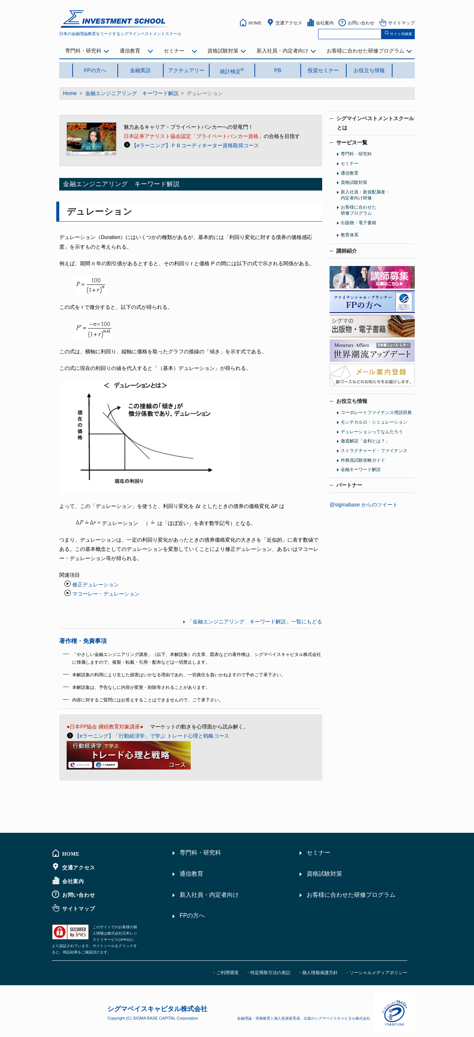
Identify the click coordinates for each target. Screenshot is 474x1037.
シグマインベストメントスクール (372, 123)
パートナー (349, 485)
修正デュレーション (95, 584)
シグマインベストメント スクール (117, 19)
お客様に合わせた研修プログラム (365, 51)
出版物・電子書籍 (358, 222)
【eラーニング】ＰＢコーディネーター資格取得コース (195, 145)
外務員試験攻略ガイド (363, 460)
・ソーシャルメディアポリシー (376, 972)
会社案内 (325, 22)
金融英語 (140, 70)
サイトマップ (401, 22)
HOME (254, 22)
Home (70, 93)
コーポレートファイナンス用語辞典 (376, 412)
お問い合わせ (361, 22)
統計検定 (232, 70)
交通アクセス (289, 22)
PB (277, 70)
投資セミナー (323, 70)
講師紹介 (346, 251)
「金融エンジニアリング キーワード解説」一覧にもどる (254, 621)
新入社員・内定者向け (282, 51)
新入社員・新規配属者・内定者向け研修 (365, 195)
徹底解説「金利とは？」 (365, 441)
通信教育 (130, 51)
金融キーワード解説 (361, 469)
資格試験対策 (222, 51)
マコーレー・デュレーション (106, 594)
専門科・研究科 (83, 51)
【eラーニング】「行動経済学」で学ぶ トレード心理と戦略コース (151, 736)
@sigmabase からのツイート (364, 505)
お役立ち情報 (369, 70)
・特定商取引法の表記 (268, 972)
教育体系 (349, 235)
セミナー (174, 51)
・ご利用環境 (225, 972)
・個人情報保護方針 (318, 972)
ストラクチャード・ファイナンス (374, 450)
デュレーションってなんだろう (372, 431)
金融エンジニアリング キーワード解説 (131, 93)
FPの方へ (95, 70)
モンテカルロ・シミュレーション (374, 422)
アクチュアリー (186, 70)
